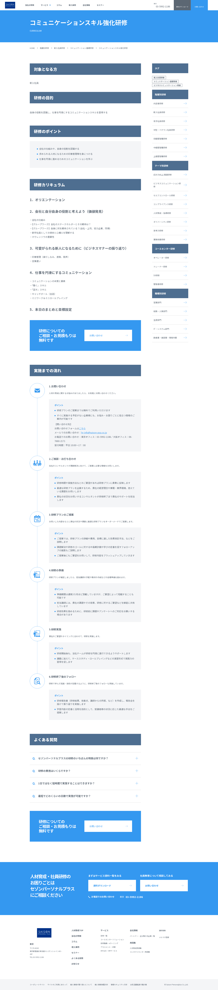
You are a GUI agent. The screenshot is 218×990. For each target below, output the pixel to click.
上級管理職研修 (160, 156)
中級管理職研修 (160, 147)
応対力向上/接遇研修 (162, 174)
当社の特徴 (29, 5)
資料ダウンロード (182, 7)
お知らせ (75, 963)
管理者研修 (158, 284)
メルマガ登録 (164, 937)
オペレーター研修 (161, 257)
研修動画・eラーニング (109, 943)
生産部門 (157, 320)
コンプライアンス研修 (163, 204)
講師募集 (162, 930)
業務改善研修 (159, 239)
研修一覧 (104, 936)
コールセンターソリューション (112, 939)
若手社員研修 (159, 121)
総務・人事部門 (160, 311)
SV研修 (156, 275)
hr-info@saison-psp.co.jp (94, 432)
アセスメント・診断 (108, 947)
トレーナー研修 (160, 266)
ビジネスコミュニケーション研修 (167, 85)
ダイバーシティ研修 (162, 221)
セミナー (100, 5)
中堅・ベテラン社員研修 (164, 129)
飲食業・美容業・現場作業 (165, 337)
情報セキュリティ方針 (119, 984)
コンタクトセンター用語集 (140, 952)
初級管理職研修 (160, 138)
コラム (59, 5)
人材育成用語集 (136, 948)
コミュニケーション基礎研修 (82, 48)
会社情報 (86, 5)
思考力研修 (158, 230)
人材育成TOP (77, 930)
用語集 (133, 942)
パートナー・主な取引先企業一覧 (142, 936)
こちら (82, 428)
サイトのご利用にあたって (57, 984)
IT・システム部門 (161, 328)
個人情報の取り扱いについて (81, 984)
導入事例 (72, 5)
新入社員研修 (59, 48)
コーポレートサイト (37, 984)
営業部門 (157, 302)
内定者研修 (158, 103)
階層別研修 (44, 48)
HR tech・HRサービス (109, 951)
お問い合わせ (199, 7)
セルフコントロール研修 (164, 195)
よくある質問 (77, 958)
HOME (32, 48)
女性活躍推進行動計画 (138, 984)
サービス (44, 5)
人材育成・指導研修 (162, 213)
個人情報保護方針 (101, 984)
